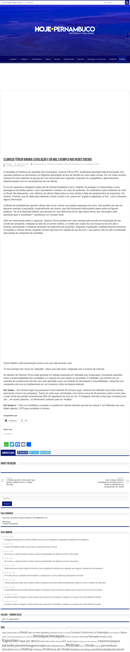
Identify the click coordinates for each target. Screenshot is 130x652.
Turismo (57, 59)
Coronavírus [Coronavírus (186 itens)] (114, 602)
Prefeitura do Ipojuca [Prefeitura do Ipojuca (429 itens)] (81, 618)
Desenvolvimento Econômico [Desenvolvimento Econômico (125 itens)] (22, 606)
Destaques (59, 164)
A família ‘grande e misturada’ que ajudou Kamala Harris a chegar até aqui (20, 450)
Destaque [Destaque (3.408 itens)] (40, 605)
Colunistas (51, 164)
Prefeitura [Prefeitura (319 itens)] (37, 619)
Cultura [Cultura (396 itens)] (123, 601)
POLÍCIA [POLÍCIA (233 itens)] (17, 619)
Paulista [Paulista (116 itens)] (97, 615)
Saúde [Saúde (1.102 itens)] (6, 622)
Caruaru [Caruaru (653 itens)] (76, 601)
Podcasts (113, 59)
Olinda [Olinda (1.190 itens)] (89, 614)
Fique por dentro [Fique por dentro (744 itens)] (29, 610)
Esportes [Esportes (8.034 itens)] (10, 609)
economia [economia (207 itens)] (84, 606)
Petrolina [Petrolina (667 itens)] (7, 618)
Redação (9, 164)
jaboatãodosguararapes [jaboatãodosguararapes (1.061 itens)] (30, 614)
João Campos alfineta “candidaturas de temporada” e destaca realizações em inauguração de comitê (109, 451)
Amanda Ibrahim (39, 164)
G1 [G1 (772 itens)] (64, 610)
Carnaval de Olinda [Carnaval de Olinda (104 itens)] (63, 602)
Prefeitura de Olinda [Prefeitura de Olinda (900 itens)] (56, 618)
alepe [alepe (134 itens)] (4, 602)
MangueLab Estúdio (121, 647)
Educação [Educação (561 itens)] (93, 605)
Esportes (80, 59)
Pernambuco (37, 59)
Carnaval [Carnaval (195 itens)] (53, 602)
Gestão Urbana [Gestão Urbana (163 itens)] (72, 611)
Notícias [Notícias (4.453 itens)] (72, 614)
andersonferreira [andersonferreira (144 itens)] (13, 602)
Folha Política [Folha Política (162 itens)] (45, 611)
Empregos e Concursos (96, 59)
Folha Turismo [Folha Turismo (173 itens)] (56, 611)
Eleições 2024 (69, 164)
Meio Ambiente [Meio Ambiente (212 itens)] (53, 615)
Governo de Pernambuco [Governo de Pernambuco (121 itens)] (88, 611)
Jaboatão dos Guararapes (84, 164)
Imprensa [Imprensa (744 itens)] (104, 610)
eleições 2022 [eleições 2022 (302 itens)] (106, 606)
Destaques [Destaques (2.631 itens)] (57, 605)
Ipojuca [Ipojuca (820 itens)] (115, 610)
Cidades (24, 59)
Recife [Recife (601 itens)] (120, 618)
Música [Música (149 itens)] (62, 615)
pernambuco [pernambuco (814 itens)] (109, 614)
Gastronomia (69, 59)
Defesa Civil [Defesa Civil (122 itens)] (6, 606)
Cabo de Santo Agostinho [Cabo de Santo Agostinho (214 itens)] (38, 602)
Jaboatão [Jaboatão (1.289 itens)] (8, 614)
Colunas (13, 59)
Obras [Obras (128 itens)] (82, 615)
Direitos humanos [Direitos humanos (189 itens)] (72, 606)
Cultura (48, 59)
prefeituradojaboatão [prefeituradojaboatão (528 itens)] (105, 618)
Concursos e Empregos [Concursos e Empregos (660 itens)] (95, 601)
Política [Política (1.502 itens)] (27, 618)
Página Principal (4, 59)
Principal (29, 3)
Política (122, 59)
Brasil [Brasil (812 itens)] (23, 601)
